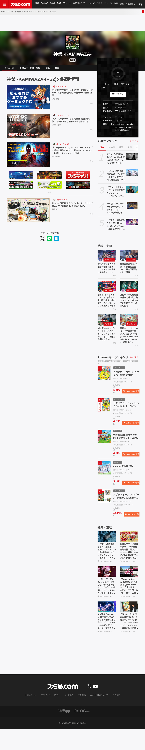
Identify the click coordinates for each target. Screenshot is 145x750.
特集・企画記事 (124, 4)
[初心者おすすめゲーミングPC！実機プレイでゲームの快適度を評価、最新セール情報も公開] (28, 99)
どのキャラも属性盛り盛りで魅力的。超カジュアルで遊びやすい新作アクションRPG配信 (129, 310)
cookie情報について (96, 717)
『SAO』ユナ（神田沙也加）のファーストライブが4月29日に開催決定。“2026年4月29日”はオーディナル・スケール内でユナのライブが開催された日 (116, 178)
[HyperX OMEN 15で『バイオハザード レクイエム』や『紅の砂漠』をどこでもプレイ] (28, 212)
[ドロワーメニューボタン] (4, 4)
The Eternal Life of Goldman (132, 336)
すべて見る (134, 143)
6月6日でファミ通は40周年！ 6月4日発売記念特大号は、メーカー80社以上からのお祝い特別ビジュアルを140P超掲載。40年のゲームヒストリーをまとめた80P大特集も (129, 567)
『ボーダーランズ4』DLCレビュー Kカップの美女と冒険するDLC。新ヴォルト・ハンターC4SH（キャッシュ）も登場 (72, 153)
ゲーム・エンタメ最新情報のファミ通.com (17, 12)
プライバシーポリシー (53, 717)
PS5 (58, 4)
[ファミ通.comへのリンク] (20, 4)
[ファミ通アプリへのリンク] (64, 732)
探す (122, 96)
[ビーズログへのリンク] (82, 732)
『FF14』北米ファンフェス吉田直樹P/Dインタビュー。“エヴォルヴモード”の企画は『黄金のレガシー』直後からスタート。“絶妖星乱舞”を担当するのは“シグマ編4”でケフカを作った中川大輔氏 (116, 194)
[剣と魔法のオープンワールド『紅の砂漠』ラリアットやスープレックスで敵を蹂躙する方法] (107, 332)
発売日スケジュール (80, 4)
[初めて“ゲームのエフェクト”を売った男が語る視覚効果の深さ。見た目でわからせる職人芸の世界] (107, 293)
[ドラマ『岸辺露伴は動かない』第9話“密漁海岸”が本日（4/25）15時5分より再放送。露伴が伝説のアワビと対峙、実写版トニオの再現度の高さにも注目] (132, 158)
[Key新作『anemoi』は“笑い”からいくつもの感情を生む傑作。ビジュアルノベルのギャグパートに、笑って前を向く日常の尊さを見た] (107, 626)
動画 (113, 4)
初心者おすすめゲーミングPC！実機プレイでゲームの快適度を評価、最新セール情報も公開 (72, 95)
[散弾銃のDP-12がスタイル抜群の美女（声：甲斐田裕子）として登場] (129, 257)
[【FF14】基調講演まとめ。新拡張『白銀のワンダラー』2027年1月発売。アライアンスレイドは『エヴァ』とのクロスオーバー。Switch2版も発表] (107, 551)
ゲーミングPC (61, 89)
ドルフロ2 (131, 262)
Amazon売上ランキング (113, 371)
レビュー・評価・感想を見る (116, 87)
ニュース (106, 4)
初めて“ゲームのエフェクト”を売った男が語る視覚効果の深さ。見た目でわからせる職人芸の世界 (107, 310)
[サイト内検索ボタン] (141, 4)
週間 (121, 150)
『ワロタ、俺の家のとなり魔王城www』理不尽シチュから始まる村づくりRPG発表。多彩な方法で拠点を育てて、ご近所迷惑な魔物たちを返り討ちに (116, 227)
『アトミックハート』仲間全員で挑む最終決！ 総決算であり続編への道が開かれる (72, 124)
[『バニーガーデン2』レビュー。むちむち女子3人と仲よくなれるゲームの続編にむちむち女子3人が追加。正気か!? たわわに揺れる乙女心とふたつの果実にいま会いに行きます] (107, 588)
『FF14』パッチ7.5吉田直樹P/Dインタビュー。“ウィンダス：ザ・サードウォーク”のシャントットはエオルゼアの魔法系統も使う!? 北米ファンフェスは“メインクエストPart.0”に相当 (129, 641)
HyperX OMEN (61, 202)
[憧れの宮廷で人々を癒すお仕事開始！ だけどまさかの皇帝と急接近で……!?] (107, 257)
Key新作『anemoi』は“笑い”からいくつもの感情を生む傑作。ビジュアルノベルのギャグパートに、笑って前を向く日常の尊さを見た (107, 641)
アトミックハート (63, 118)
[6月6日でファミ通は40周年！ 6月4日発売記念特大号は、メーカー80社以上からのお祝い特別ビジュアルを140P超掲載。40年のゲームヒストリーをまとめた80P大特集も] (129, 551)
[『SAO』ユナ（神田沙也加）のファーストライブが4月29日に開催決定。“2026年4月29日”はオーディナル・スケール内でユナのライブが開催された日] (132, 175)
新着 (37, 4)
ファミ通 (55, 102)
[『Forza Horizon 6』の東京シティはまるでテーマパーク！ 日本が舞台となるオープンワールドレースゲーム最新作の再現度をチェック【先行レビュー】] (129, 588)
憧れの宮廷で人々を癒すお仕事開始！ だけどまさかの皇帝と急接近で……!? (107, 272)
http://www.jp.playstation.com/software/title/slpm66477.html (124, 129)
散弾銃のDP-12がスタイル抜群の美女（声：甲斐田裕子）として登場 (129, 271)
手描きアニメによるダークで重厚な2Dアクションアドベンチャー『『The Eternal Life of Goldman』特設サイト (129, 349)
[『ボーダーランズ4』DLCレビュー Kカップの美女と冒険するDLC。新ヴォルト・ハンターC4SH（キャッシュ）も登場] (28, 157)
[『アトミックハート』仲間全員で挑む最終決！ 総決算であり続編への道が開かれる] (28, 128)
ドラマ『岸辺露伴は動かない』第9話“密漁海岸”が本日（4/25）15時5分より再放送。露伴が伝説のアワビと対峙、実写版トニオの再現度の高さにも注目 (116, 161)
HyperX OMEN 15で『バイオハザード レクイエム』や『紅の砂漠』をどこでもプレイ (72, 208)
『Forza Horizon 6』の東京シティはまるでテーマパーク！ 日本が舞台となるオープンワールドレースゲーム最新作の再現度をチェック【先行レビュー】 (129, 604)
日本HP (55, 215)
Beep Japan (56, 131)
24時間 (111, 150)
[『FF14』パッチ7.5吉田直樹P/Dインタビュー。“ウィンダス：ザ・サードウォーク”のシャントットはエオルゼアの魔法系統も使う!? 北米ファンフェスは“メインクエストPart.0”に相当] (129, 626)
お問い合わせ (35, 717)
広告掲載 (111, 717)
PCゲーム (66, 4)
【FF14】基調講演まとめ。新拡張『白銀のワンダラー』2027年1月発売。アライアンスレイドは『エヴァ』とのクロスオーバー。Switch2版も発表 (107, 567)
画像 (48, 69)
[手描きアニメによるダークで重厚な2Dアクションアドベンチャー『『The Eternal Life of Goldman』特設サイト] (129, 332)
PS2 (116, 113)
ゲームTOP (9, 69)
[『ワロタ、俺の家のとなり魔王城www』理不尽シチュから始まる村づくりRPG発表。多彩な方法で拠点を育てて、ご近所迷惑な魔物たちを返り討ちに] (132, 224)
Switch (52, 4)
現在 (102, 150)
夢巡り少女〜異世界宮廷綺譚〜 (110, 262)
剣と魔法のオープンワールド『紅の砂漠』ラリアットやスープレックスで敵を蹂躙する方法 (107, 349)
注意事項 (80, 717)
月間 (130, 150)
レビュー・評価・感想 (30, 69)
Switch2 (44, 4)
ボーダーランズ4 (62, 146)
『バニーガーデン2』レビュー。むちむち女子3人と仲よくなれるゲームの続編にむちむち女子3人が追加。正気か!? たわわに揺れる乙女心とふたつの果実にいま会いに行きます (107, 604)
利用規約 (69, 717)
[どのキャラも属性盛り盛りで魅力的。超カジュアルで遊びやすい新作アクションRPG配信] (129, 293)
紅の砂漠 (108, 336)
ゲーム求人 (95, 4)
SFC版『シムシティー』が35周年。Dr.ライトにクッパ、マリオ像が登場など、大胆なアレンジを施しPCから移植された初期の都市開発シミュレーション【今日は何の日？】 (116, 210)
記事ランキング (107, 143)
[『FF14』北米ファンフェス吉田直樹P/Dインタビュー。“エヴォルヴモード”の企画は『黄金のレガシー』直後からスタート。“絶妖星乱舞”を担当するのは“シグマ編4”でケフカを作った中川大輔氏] (132, 191)
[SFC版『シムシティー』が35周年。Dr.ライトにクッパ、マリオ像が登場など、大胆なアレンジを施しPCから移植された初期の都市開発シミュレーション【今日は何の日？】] (132, 207)
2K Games (56, 160)
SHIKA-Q (108, 297)
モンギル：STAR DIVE (132, 297)
